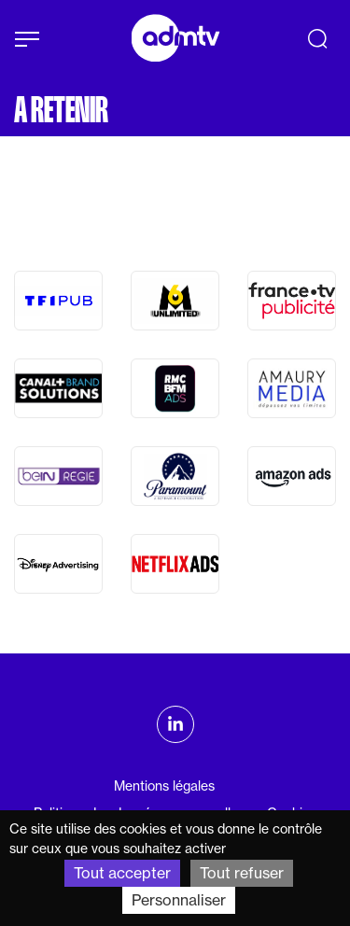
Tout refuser (242, 872)
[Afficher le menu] (27, 39)
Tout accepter (122, 872)
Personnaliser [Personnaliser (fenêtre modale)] (179, 900)
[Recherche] (317, 38)
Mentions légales (164, 786)
